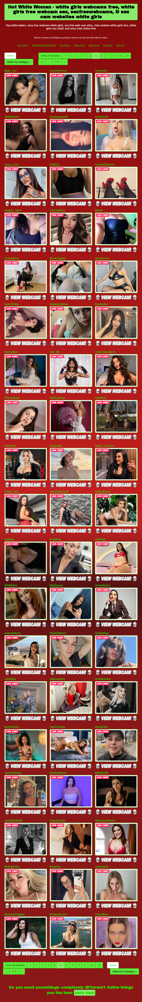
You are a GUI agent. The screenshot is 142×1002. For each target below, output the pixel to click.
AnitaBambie (103, 663)
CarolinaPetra (12, 754)
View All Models (50, 55)
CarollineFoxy (58, 70)
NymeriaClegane (14, 892)
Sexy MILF (23, 45)
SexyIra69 (56, 436)
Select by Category (19, 61)
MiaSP (99, 206)
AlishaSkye (102, 618)
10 (127, 55)
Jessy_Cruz (11, 162)
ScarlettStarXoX (105, 162)
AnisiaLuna (102, 253)
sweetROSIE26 (13, 801)
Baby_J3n (10, 70)
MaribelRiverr (58, 618)
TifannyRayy (12, 389)
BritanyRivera (58, 754)
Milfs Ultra (79, 45)
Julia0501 (10, 663)
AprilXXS (100, 389)
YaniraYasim (57, 710)
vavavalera (101, 846)
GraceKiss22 (57, 801)
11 (42, 61)
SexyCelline (11, 298)
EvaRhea (55, 527)
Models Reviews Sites (44, 45)
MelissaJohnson (105, 801)
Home (10, 55)
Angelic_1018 (12, 206)
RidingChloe (12, 846)
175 (57, 61)
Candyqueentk (58, 115)
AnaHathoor (11, 253)
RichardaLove (58, 892)
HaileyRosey (102, 480)
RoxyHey (55, 846)
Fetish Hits (67, 996)
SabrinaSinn (57, 663)
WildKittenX (11, 115)
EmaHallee (101, 298)
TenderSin (101, 70)
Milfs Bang (94, 45)
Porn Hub (107, 45)
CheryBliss (102, 892)
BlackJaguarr (58, 253)
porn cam (84, 970)
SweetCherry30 (59, 480)
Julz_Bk (55, 344)
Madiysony (56, 572)
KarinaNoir (11, 344)
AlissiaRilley (57, 206)
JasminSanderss (105, 344)
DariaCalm (101, 710)
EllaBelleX (10, 572)
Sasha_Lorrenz (104, 436)
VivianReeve (102, 572)
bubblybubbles (59, 298)
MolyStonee (11, 710)
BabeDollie (101, 754)
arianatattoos (12, 618)
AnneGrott (101, 115)
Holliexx (55, 162)
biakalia (9, 527)
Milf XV (120, 45)
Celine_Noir (11, 480)
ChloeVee (10, 436)
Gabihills (100, 527)
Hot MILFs (65, 45)
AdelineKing (57, 389)
